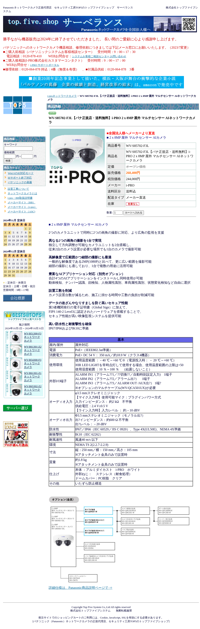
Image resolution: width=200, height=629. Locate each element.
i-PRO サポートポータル (44, 65)
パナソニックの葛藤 (20, 182)
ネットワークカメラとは (22, 193)
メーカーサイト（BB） (21, 202)
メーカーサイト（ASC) (21, 211)
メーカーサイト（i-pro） (22, 206)
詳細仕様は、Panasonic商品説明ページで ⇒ (80, 587)
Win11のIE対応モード (21, 173)
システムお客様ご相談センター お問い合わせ (99, 56)
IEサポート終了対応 (20, 177)
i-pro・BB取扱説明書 (20, 197)
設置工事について (18, 188)
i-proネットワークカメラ (62, 95)
